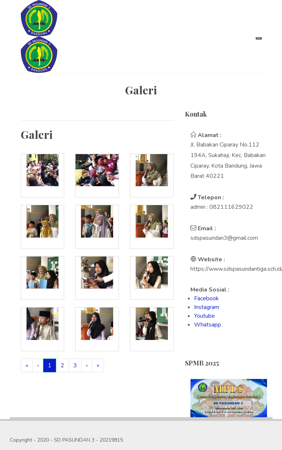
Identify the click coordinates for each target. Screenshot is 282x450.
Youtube (204, 316)
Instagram (206, 307)
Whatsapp (207, 325)
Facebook (206, 298)
